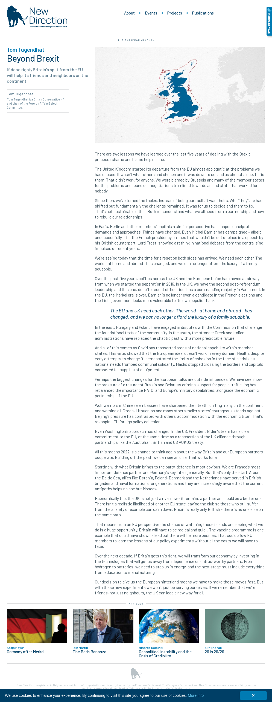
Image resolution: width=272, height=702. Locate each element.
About (129, 12)
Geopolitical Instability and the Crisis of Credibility (165, 654)
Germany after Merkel (25, 652)
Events (151, 12)
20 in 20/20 (214, 652)
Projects (174, 12)
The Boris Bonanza (89, 652)
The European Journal (136, 40)
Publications (203, 12)
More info (196, 695)
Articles (136, 603)
